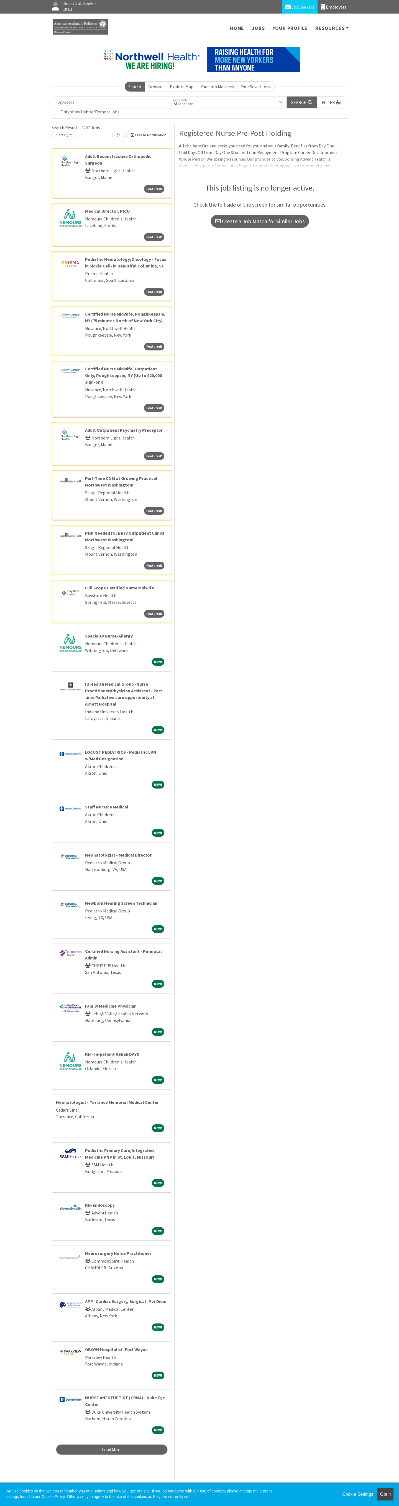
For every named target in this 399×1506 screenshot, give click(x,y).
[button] (331, 102)
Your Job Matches (217, 86)
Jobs (258, 28)
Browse (155, 86)
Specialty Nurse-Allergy (109, 636)
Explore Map (181, 86)
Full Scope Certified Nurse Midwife (119, 588)
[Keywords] (112, 102)
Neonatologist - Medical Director (118, 855)
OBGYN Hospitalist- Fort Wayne (116, 1349)
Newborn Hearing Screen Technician (121, 903)
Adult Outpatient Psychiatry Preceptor (124, 430)
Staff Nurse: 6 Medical (106, 807)
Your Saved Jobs (256, 86)
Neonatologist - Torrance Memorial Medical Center (107, 1102)
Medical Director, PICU (107, 211)
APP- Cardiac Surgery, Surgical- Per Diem (126, 1301)
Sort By (62, 134)
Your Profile (290, 28)
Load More (112, 1449)
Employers (333, 6)
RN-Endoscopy (100, 1205)
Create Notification (148, 134)
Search (134, 86)
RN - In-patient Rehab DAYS (112, 1054)
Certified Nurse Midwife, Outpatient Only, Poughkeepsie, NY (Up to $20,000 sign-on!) (123, 375)
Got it (385, 1494)
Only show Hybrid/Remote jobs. (90, 112)
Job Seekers (299, 6)
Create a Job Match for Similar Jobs (260, 221)
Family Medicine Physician (111, 1006)
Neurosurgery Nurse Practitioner (118, 1253)
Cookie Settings (357, 1494)
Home (237, 28)
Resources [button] (329, 28)
